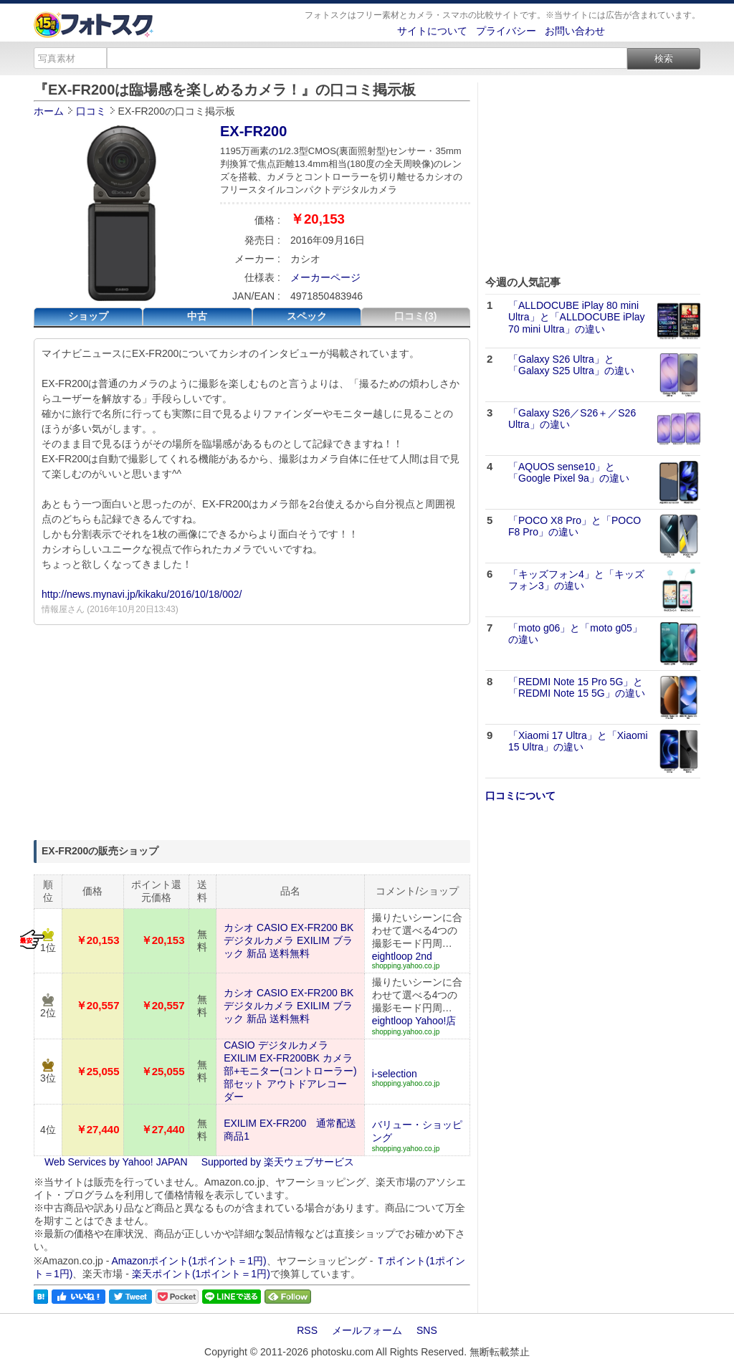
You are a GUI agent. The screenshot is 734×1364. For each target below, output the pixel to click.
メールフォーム (367, 1330)
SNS (426, 1330)
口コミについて (520, 795)
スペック (307, 316)
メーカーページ (325, 277)
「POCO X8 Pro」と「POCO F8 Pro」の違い (574, 526)
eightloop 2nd (402, 956)
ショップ (88, 316)
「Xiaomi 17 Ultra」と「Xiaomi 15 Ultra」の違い (578, 741)
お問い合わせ (575, 31)
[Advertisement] (252, 732)
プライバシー (506, 31)
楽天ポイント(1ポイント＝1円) (201, 1273)
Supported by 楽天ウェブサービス (277, 1162)
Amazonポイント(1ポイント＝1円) (189, 1261)
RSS (307, 1330)
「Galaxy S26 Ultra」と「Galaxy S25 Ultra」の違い (571, 365)
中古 (197, 316)
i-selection (394, 1073)
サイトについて (432, 31)
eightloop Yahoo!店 (414, 1020)
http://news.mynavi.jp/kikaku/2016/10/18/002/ (142, 594)
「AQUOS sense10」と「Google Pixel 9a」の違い (568, 473)
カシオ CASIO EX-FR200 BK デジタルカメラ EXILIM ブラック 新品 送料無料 (288, 940)
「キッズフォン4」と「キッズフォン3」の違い (576, 580)
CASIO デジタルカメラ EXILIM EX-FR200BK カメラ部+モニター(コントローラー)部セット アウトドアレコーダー (290, 1070)
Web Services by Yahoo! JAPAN (116, 1162)
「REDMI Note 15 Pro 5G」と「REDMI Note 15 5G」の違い (576, 688)
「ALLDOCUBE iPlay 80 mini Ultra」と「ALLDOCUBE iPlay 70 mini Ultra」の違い (576, 317)
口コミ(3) (415, 316)
